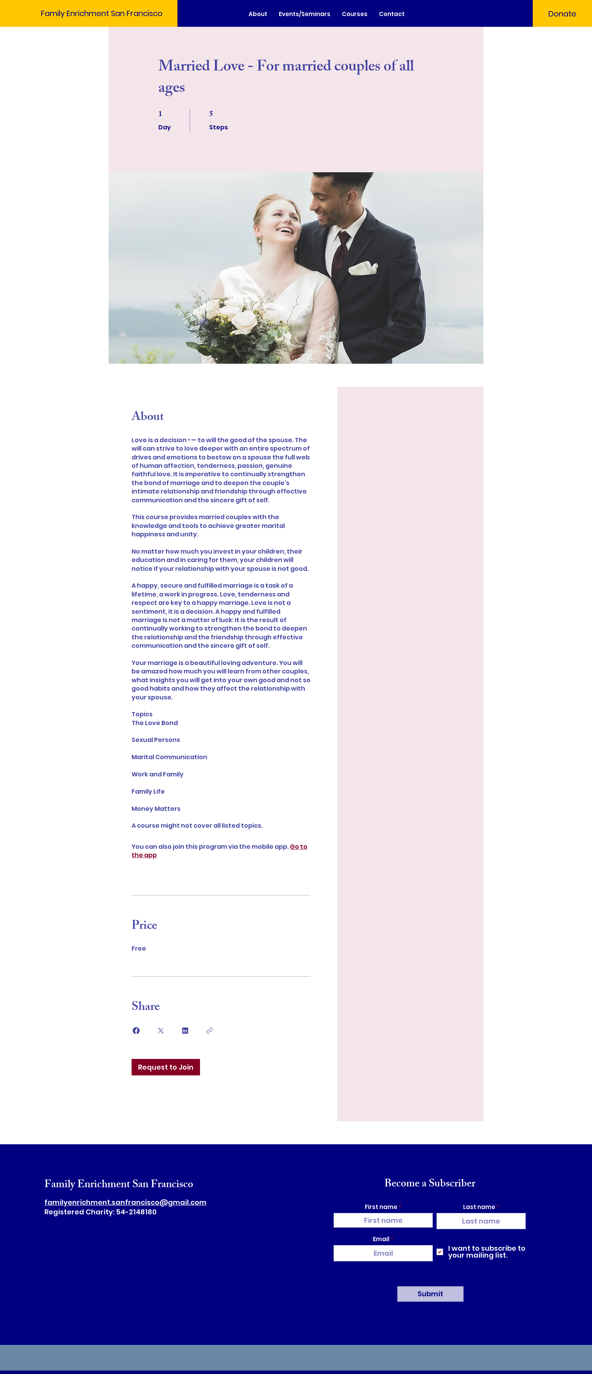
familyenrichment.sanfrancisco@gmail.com (125, 1202)
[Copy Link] (209, 1030)
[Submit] (430, 1294)
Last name (479, 1207)
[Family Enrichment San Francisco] (101, 13)
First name (381, 1207)
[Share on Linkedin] (185, 1030)
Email (381, 1239)
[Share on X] (160, 1030)
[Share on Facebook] (136, 1030)
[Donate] (562, 13)
